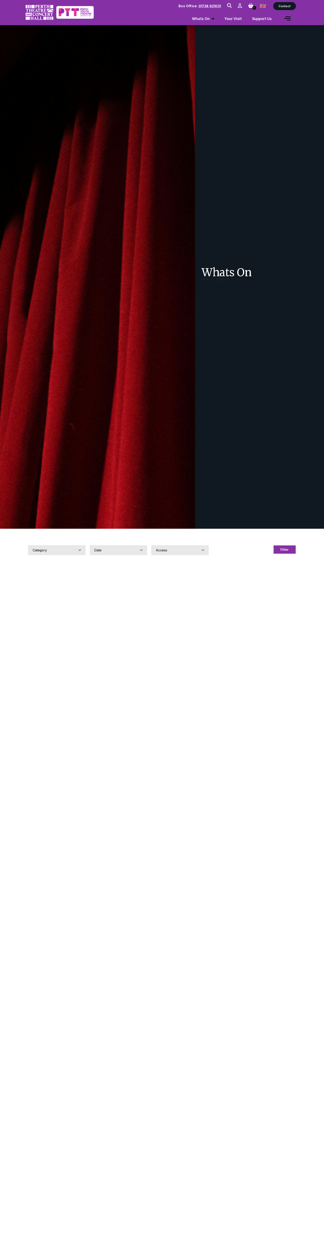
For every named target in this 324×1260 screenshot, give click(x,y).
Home (206, 282)
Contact (285, 6)
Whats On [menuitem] (201, 19)
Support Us (262, 19)
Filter (284, 549)
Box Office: (200, 6)
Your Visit (233, 19)
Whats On (222, 282)
